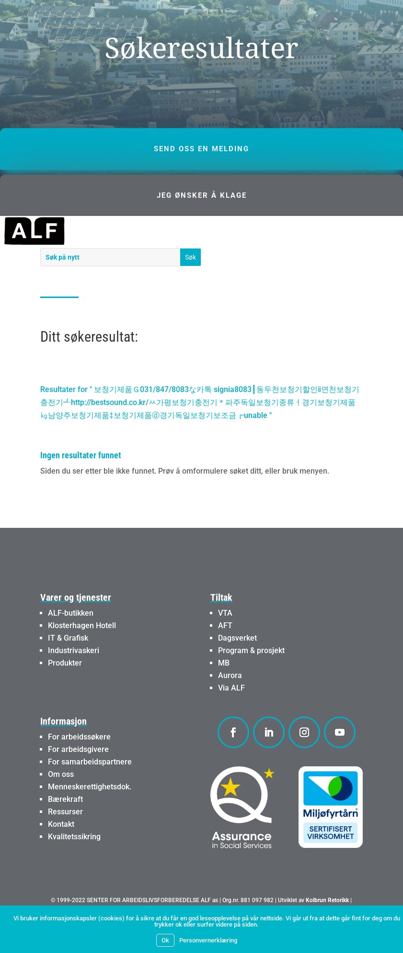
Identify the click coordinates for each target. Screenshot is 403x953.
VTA (225, 638)
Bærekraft (65, 825)
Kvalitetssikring (74, 862)
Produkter (65, 688)
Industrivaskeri (73, 676)
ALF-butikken (70, 638)
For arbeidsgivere (78, 775)
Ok (165, 940)
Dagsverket (237, 663)
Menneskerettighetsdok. (89, 812)
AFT (225, 651)
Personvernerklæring (208, 940)
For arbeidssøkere (79, 762)
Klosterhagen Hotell (82, 651)
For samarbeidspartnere (90, 787)
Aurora (230, 701)
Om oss (61, 800)
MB (224, 688)
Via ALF (231, 713)
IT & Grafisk (68, 663)
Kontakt (61, 850)
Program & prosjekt (251, 676)
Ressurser (65, 837)
